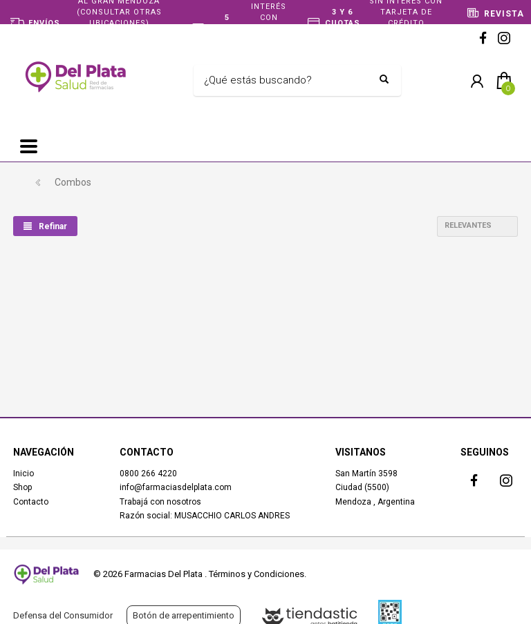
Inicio (23, 473)
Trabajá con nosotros (160, 502)
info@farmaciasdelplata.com (176, 487)
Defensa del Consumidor (63, 615)
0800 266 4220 (148, 473)
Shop (22, 487)
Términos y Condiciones (256, 574)
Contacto (30, 502)
